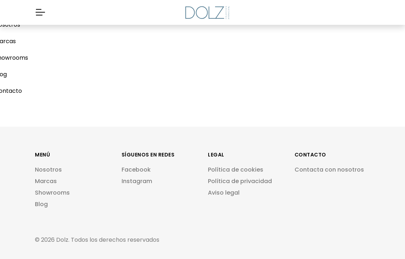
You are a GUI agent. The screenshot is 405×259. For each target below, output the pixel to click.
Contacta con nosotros (329, 169)
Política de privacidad (240, 181)
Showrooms (52, 192)
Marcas (46, 181)
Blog (41, 204)
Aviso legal (224, 192)
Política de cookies (235, 169)
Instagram (137, 181)
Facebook (136, 169)
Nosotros (48, 169)
